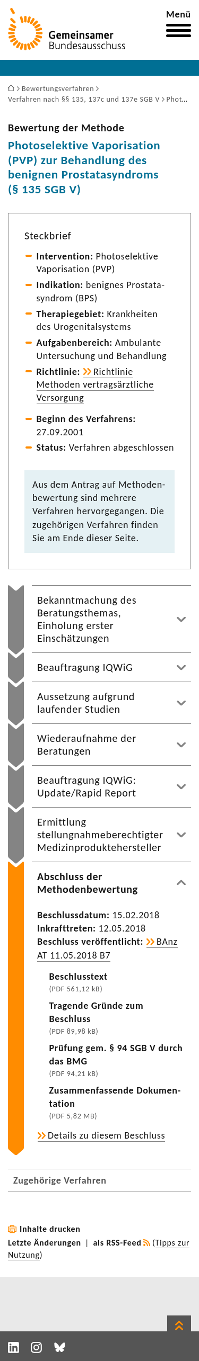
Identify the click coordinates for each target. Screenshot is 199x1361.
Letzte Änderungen (44, 1243)
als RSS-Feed (117, 1243)
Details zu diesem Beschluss (106, 1135)
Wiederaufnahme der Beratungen (86, 744)
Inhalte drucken (50, 1229)
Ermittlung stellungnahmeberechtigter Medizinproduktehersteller (100, 835)
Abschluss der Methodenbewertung (87, 883)
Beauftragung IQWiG (85, 667)
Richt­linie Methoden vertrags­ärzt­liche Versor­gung (95, 385)
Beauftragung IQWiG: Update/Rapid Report (86, 786)
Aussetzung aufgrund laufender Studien (86, 702)
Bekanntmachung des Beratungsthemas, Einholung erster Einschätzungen (86, 619)
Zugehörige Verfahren (60, 1180)
